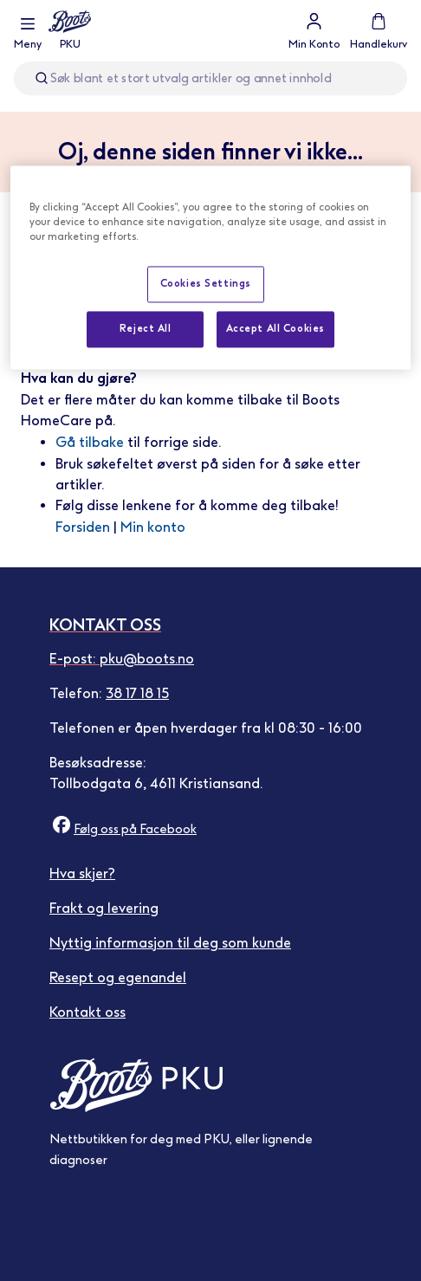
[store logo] (70, 31)
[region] (210, 267)
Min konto (152, 527)
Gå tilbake (89, 442)
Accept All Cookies (275, 328)
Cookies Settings (205, 283)
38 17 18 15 (137, 693)
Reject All (146, 328)
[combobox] (210, 78)
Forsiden (82, 527)
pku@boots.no (147, 658)
